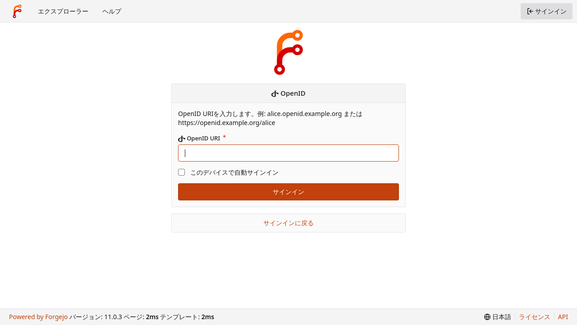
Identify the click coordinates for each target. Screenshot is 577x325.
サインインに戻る (288, 223)
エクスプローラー (63, 11)
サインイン (288, 191)
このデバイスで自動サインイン (234, 172)
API (563, 316)
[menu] (497, 316)
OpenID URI (200, 138)
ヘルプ (111, 11)
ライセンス (534, 316)
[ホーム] (17, 11)
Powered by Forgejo (38, 316)
